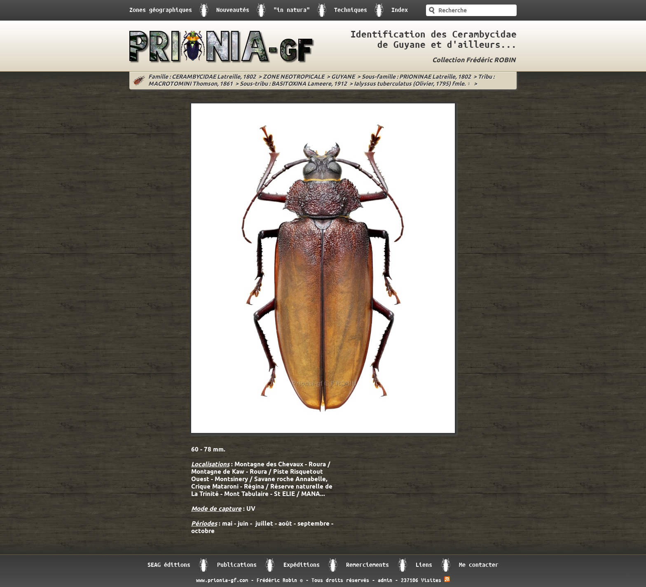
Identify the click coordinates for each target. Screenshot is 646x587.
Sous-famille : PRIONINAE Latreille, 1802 (416, 77)
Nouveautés (232, 10)
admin (385, 580)
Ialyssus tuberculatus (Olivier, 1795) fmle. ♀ (412, 84)
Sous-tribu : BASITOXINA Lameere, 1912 (293, 84)
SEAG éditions (168, 564)
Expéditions (301, 564)
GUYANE (343, 77)
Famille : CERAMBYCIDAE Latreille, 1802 (202, 77)
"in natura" (292, 10)
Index (399, 10)
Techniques (350, 10)
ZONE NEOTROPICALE (293, 77)
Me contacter (479, 564)
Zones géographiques (160, 10)
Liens (424, 564)
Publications (237, 564)
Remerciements (367, 564)
